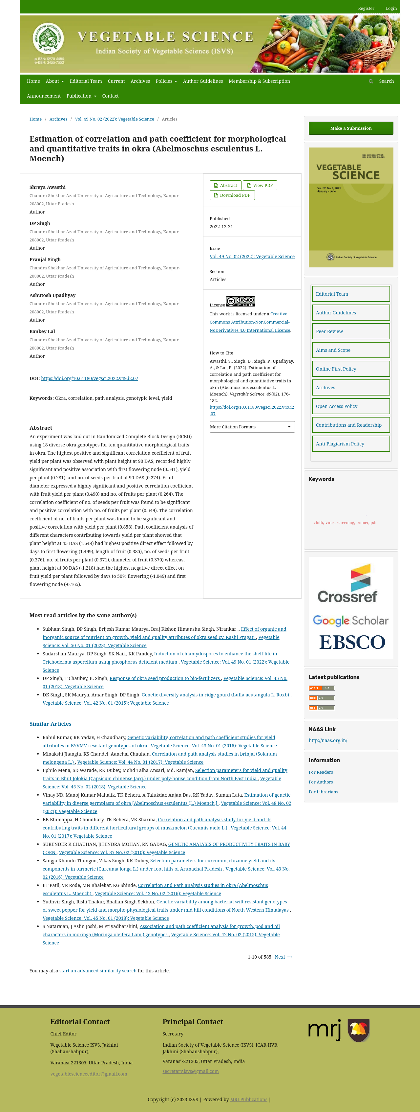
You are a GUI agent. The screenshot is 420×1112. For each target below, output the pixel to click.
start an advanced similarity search (97, 970)
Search (381, 81)
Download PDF (234, 195)
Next (280, 957)
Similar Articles (51, 723)
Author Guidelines (203, 81)
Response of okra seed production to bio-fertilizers (165, 678)
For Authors (321, 782)
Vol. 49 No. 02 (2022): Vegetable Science (114, 119)
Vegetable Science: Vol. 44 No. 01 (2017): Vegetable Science (140, 762)
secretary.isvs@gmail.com (190, 1071)
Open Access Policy (336, 406)
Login (391, 8)
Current (116, 81)
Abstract (228, 185)
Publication (80, 96)
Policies (165, 81)
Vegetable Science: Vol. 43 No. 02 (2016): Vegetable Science (158, 893)
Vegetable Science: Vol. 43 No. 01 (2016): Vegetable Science (214, 745)
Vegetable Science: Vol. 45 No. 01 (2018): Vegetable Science (106, 918)
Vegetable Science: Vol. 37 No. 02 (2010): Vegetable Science (122, 852)
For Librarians (323, 792)
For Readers (321, 772)
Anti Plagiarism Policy (340, 444)
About (53, 81)
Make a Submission (351, 128)
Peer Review (329, 331)
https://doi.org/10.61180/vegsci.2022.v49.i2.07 (89, 378)
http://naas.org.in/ (328, 740)
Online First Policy (336, 369)
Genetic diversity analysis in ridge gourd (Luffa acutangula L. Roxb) (216, 695)
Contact (110, 96)
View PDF (262, 185)
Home (33, 81)
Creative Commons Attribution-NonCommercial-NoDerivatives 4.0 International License (250, 322)
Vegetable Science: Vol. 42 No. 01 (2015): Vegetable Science (106, 703)
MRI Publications (248, 1099)
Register (366, 8)
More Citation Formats (233, 427)
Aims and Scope (333, 350)
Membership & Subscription (259, 81)
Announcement (44, 96)
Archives (140, 81)
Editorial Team (86, 81)
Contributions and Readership (349, 425)
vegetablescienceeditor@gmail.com (88, 1074)
